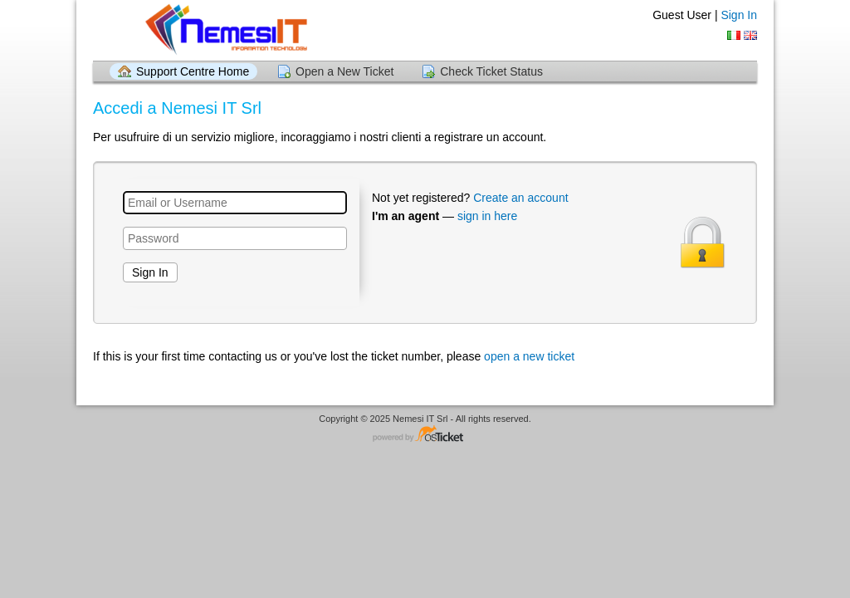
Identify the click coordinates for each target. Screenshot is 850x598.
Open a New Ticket (344, 71)
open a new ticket (529, 356)
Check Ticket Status (491, 71)
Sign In (739, 15)
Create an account (520, 197)
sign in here (487, 216)
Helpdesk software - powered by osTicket (425, 434)
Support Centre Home (192, 71)
